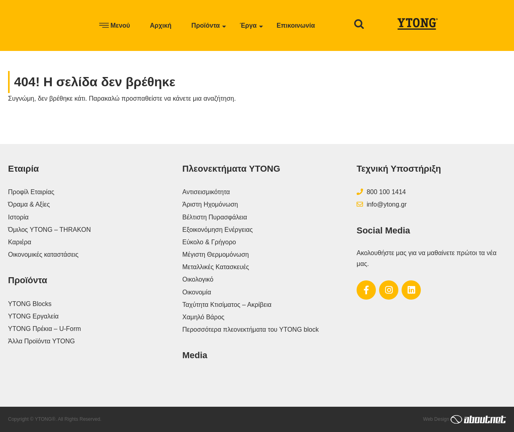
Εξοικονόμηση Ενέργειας (217, 229)
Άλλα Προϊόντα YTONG (41, 341)
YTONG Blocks (29, 303)
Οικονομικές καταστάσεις (43, 254)
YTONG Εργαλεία (33, 316)
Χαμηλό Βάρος (203, 317)
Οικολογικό (197, 279)
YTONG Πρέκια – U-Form (44, 328)
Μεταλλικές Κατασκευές (215, 267)
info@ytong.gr (382, 204)
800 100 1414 (381, 192)
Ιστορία (18, 217)
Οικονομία (196, 292)
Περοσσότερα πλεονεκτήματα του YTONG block (250, 329)
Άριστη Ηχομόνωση (210, 204)
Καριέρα (19, 242)
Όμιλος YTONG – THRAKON (49, 229)
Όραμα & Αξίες (29, 204)
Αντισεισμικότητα (206, 192)
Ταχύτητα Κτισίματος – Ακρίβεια (226, 304)
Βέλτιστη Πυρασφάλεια (214, 217)
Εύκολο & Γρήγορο (209, 242)
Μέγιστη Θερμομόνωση (215, 254)
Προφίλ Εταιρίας (31, 192)
